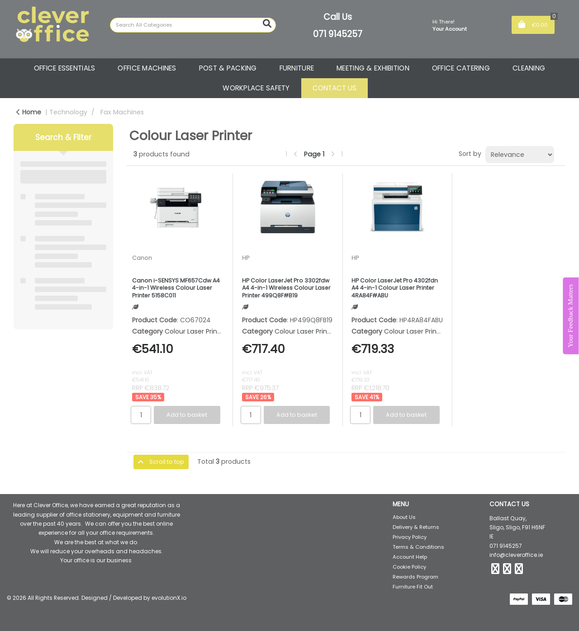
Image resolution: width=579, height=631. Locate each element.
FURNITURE (297, 68)
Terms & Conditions (418, 547)
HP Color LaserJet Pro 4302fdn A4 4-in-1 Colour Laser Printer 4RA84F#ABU (394, 288)
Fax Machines (122, 112)
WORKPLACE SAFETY (256, 88)
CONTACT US (334, 88)
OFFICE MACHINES (147, 68)
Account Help (410, 556)
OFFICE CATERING (461, 68)
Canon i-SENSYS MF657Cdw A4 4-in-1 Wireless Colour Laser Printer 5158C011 (176, 288)
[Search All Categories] (193, 25)
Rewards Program (415, 576)
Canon (142, 258)
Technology (68, 112)
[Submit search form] (267, 23)
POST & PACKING (228, 68)
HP (245, 258)
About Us (404, 517)
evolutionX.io (169, 598)
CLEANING (529, 68)
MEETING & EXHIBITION (373, 68)
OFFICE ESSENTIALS (64, 68)
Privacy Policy (410, 537)
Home (28, 112)
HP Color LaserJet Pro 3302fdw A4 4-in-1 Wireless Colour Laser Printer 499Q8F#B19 (286, 288)
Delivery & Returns (416, 527)
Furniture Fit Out (413, 586)
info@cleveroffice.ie (516, 555)
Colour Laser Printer (195, 331)
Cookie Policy (409, 566)
